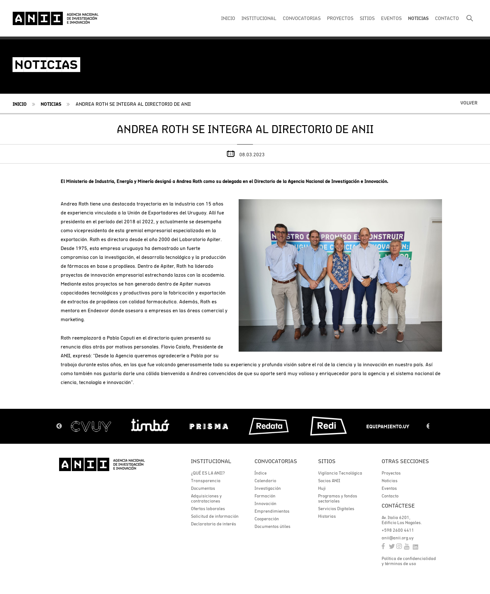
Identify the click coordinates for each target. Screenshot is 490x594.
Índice (261, 473)
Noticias (51, 104)
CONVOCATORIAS (302, 18)
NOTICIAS (418, 18)
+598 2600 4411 (398, 530)
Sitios (327, 461)
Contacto (390, 495)
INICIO (228, 18)
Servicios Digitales (336, 508)
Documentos (203, 488)
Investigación (268, 488)
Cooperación (267, 518)
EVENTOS (391, 18)
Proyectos (391, 473)
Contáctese (398, 505)
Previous (59, 426)
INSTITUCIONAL (259, 18)
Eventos (389, 488)
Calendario (265, 480)
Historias (327, 516)
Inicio (20, 104)
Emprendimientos (272, 511)
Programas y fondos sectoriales (337, 498)
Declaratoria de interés (213, 523)
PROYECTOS (340, 18)
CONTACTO (447, 18)
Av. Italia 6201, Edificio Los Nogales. (402, 520)
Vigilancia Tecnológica (340, 473)
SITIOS (367, 18)
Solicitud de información (215, 516)
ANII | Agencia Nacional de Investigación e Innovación (56, 18)
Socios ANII (329, 480)
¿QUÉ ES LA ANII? (208, 473)
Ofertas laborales (208, 508)
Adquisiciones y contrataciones (206, 498)
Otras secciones (405, 461)
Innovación (265, 503)
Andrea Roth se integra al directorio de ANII (133, 104)
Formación (265, 495)
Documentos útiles (272, 526)
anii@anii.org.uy (398, 537)
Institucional (211, 461)
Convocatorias (276, 461)
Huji (322, 488)
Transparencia (206, 480)
